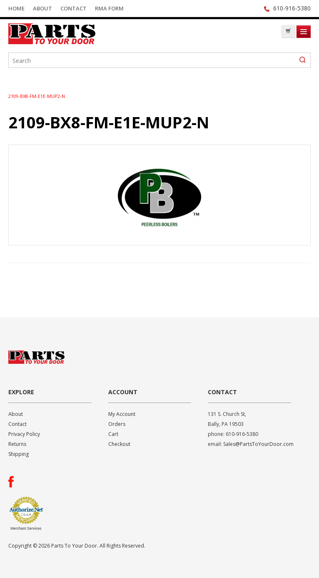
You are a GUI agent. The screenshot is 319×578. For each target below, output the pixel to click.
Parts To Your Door (70, 33)
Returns (17, 444)
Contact (73, 8)
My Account (121, 414)
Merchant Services (26, 528)
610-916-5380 (292, 8)
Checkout (119, 444)
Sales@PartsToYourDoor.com (258, 444)
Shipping (18, 454)
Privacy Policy (24, 434)
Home (16, 8)
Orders (116, 424)
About (42, 8)
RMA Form (109, 8)
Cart (113, 434)
